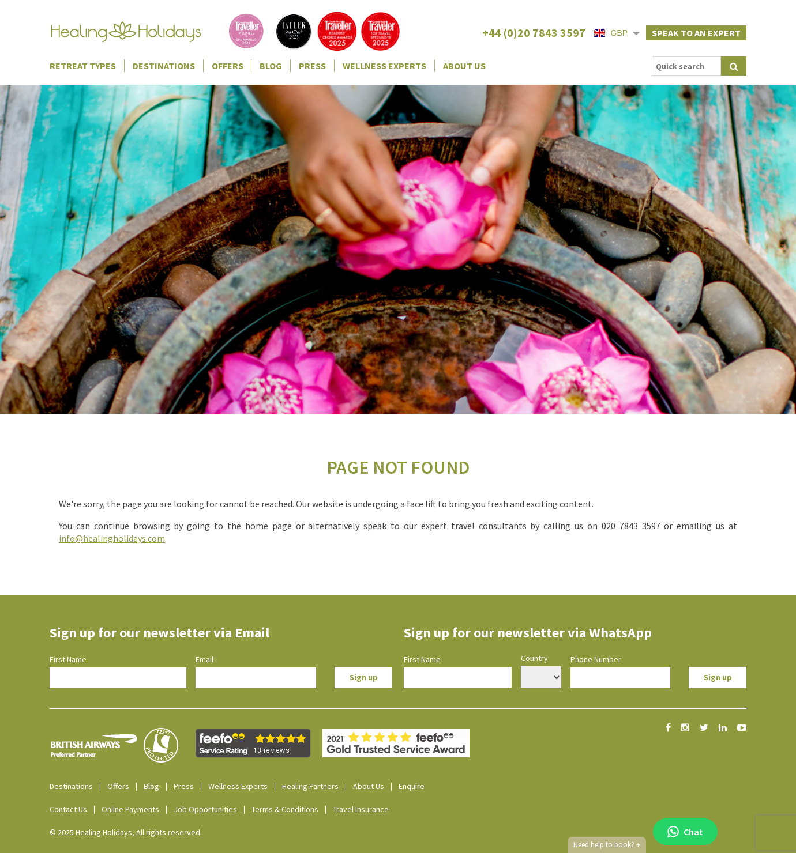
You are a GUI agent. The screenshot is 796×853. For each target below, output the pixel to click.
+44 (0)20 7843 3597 (533, 32)
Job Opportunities (205, 809)
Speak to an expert (696, 33)
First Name (68, 659)
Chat (685, 831)
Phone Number (595, 659)
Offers (227, 65)
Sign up (364, 677)
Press (312, 65)
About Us (464, 65)
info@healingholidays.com (112, 538)
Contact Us (68, 809)
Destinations (164, 65)
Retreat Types (83, 65)
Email (204, 659)
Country (534, 658)
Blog (271, 65)
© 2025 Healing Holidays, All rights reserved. (126, 832)
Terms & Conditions (284, 809)
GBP (611, 32)
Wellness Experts (384, 65)
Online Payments (130, 809)
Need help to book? (606, 845)
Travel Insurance (361, 809)
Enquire (412, 786)
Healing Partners (310, 786)
